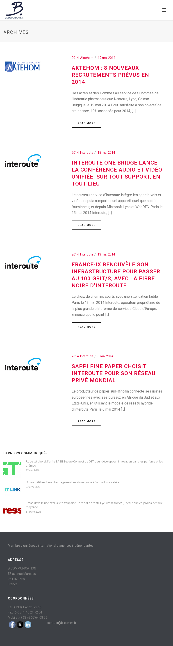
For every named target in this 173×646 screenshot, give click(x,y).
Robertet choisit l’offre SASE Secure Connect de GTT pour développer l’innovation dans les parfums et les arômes (94, 463)
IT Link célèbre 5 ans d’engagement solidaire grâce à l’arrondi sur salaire (72, 482)
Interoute (86, 152)
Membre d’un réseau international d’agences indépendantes (50, 545)
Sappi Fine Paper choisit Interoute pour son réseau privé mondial (113, 373)
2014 (75, 58)
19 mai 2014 (106, 58)
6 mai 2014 (105, 356)
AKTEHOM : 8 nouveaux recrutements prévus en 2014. (110, 75)
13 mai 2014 (106, 254)
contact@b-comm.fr (61, 623)
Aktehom (86, 58)
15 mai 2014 (106, 152)
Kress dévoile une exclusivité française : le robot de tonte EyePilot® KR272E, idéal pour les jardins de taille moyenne (94, 505)
